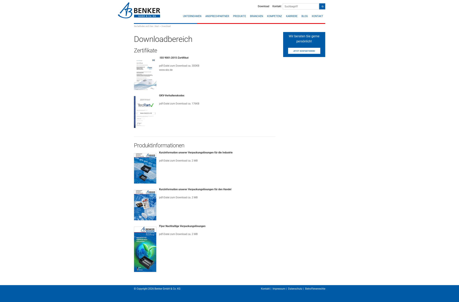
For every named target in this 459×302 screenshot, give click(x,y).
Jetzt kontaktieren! (304, 51)
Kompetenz (274, 16)
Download (259, 6)
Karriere (291, 16)
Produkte (239, 16)
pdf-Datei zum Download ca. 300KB (179, 65)
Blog (304, 16)
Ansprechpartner (217, 16)
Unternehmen (192, 16)
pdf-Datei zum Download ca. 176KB (179, 103)
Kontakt (273, 6)
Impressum (279, 288)
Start (156, 26)
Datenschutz (295, 288)
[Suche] (297, 7)
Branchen (256, 16)
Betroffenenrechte (315, 288)
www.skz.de (166, 69)
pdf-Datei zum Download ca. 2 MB (178, 160)
